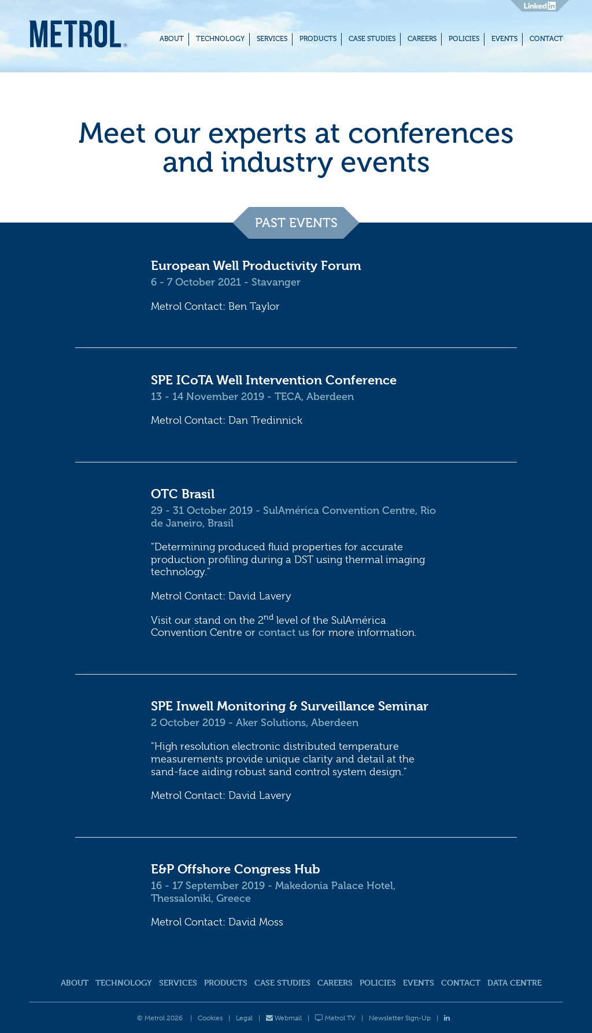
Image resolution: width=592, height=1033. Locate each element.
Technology (220, 39)
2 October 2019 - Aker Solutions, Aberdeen (254, 722)
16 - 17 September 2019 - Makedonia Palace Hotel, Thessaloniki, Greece (273, 892)
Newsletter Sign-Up (400, 1018)
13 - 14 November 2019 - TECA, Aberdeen (252, 396)
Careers (422, 39)
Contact (546, 39)
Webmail (284, 1018)
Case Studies (372, 39)
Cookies (210, 1018)
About (172, 39)
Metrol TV (335, 1018)
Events (504, 39)
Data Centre (514, 982)
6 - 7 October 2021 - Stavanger (226, 282)
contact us (283, 632)
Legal (244, 1018)
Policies (464, 39)
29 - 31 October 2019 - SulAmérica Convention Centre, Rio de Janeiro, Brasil (293, 517)
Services (272, 39)
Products (317, 39)
